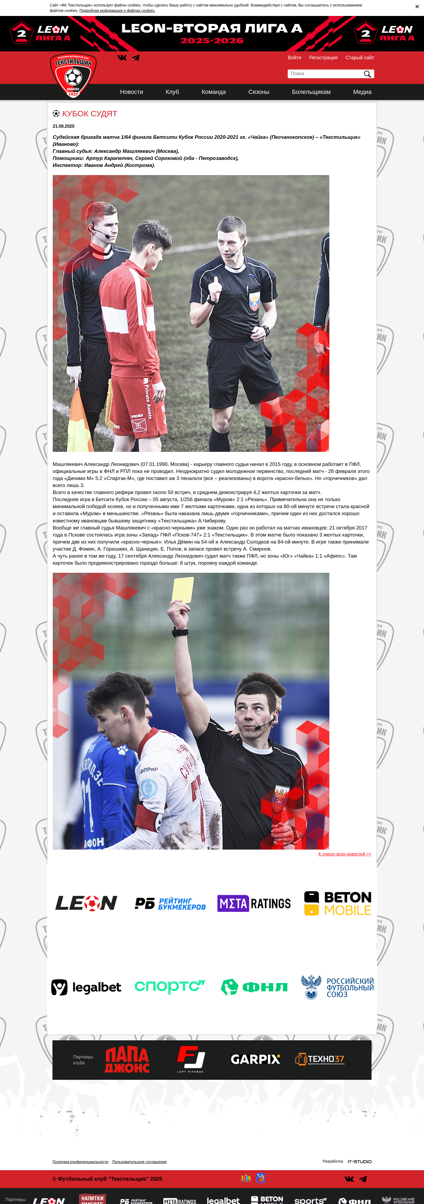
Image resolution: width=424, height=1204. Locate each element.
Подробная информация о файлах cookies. (117, 10)
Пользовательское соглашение (139, 1162)
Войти (294, 57)
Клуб (172, 91)
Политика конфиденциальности (80, 1162)
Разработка (333, 1161)
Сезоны (259, 91)
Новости (131, 91)
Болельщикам (311, 91)
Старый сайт (360, 57)
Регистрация (323, 57)
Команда (214, 91)
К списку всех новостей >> (345, 854)
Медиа (362, 91)
